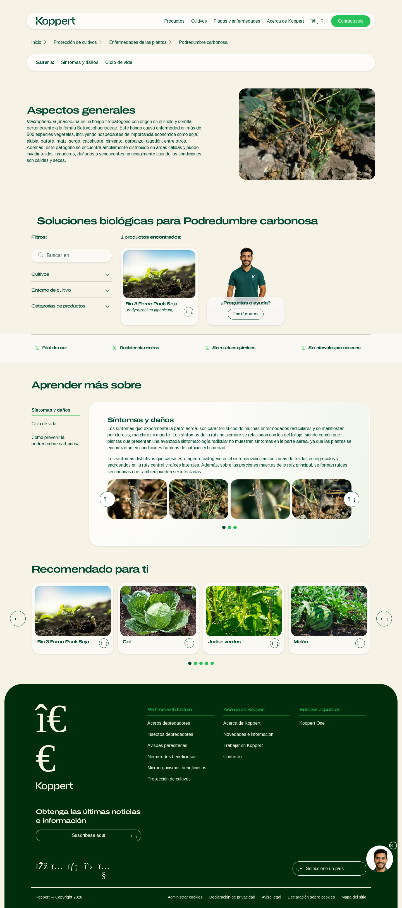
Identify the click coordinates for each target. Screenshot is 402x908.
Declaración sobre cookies (311, 897)
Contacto (232, 756)
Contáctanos (350, 21)
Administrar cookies (185, 897)
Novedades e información (248, 734)
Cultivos (199, 21)
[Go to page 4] (206, 663)
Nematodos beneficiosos (172, 756)
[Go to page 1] (224, 527)
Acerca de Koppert (285, 21)
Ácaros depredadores (168, 723)
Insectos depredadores (170, 734)
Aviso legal (271, 897)
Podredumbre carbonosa (203, 42)
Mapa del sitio (354, 897)
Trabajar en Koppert (243, 745)
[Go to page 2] (229, 527)
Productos (174, 21)
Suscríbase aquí (105, 835)
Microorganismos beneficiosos (176, 767)
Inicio (36, 42)
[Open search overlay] (315, 21)
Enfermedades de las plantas (138, 42)
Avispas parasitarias (167, 745)
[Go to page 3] (235, 527)
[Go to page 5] (212, 663)
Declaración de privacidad (232, 897)
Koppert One (312, 723)
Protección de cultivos (75, 42)
